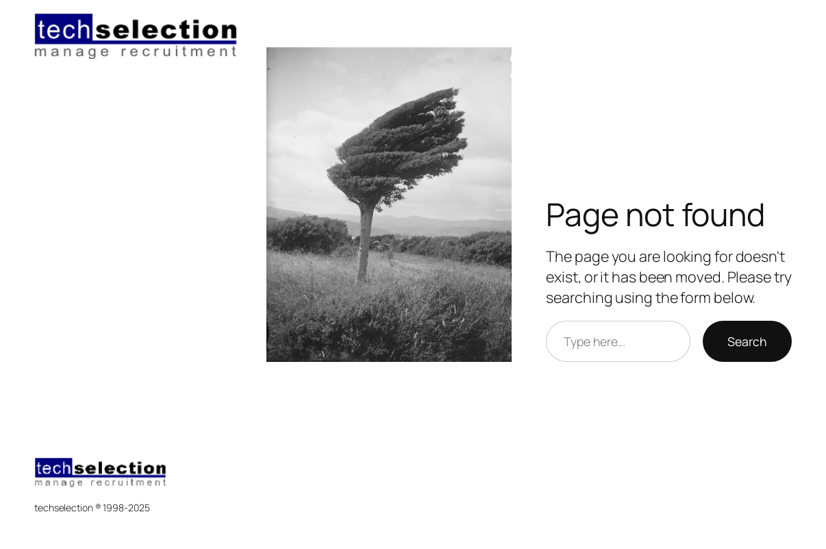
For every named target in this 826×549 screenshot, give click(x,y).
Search (747, 341)
